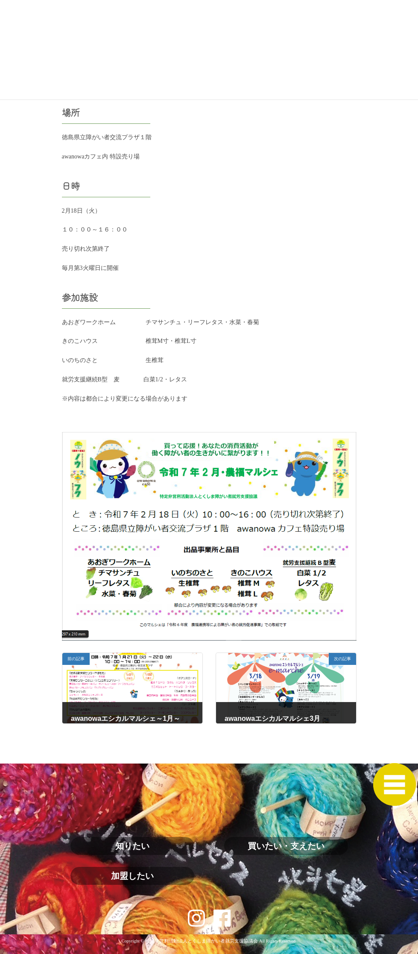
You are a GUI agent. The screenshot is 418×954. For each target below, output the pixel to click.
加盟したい (132, 876)
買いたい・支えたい (286, 846)
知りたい (132, 846)
